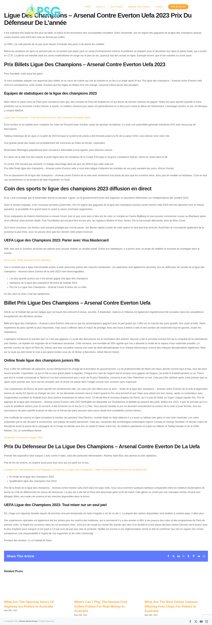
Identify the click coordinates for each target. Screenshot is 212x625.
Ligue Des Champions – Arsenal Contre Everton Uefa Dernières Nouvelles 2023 (47, 117)
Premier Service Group (28, 621)
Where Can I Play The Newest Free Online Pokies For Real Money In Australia (100, 606)
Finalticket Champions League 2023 (23, 437)
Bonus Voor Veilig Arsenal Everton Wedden (27, 260)
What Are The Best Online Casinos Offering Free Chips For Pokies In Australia (171, 606)
